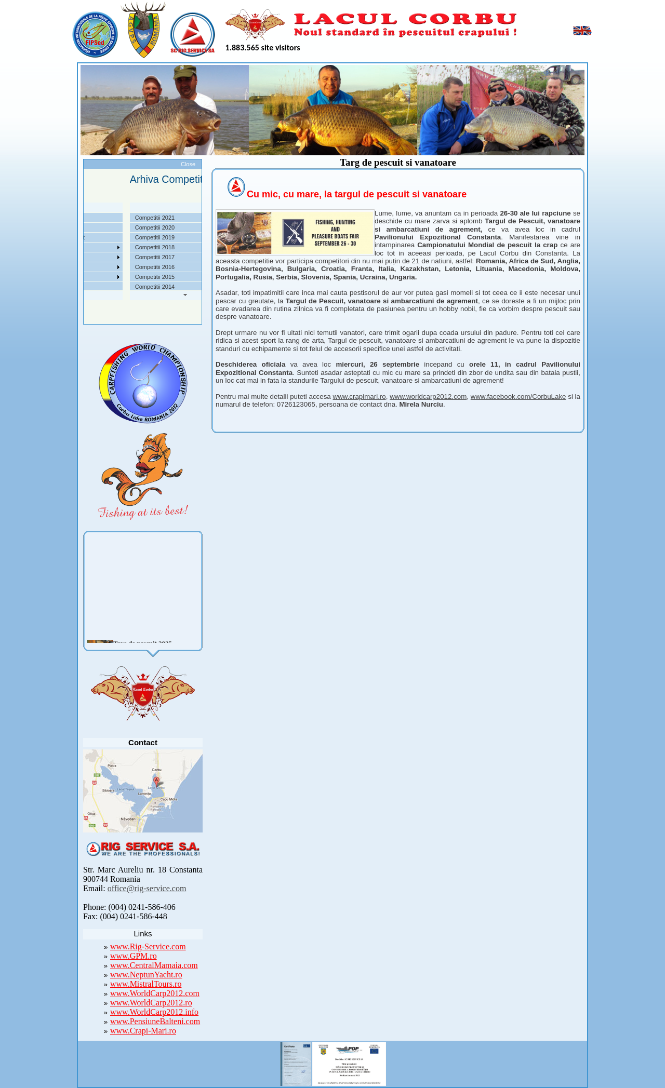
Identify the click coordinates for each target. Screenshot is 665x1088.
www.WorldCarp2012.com (155, 993)
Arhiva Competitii (79, 257)
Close (188, 164)
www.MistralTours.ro (145, 983)
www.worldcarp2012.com (428, 396)
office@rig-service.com (147, 888)
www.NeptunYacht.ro (146, 974)
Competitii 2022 (77, 247)
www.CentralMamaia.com (154, 965)
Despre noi (71, 217)
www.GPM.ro (133, 955)
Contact (67, 287)
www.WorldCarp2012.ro (151, 1002)
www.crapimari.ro (359, 396)
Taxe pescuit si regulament (91, 237)
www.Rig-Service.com (148, 946)
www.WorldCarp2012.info (154, 1012)
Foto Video (71, 277)
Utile (63, 267)
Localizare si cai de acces (90, 227)
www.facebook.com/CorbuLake (518, 396)
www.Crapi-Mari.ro (143, 1030)
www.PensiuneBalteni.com (155, 1021)
